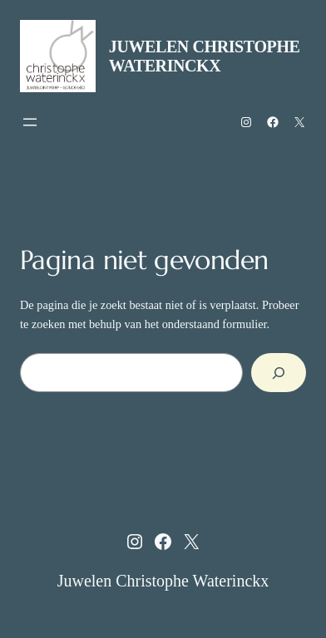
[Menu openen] (30, 122)
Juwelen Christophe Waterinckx (204, 56)
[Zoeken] (278, 372)
